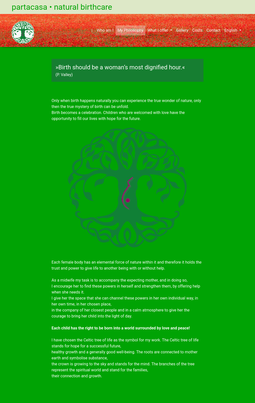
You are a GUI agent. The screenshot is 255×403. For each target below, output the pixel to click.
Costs (197, 30)
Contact (213, 30)
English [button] (231, 30)
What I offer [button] (158, 30)
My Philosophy (130, 30)
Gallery (182, 30)
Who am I (105, 30)
